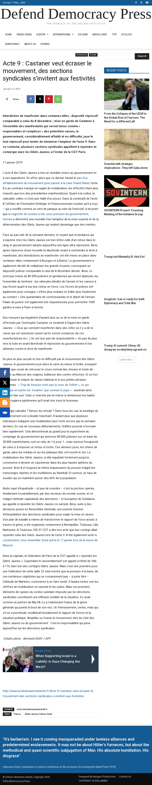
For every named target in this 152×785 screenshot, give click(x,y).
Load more (127, 353)
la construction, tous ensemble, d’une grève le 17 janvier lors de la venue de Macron (50, 540)
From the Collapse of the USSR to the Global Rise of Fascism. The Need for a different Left (125, 117)
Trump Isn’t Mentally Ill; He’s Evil (121, 252)
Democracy (81, 55)
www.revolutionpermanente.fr (32, 709)
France (17, 714)
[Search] (142, 56)
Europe (93, 55)
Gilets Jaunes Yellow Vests (38, 714)
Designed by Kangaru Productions (18, 27)
